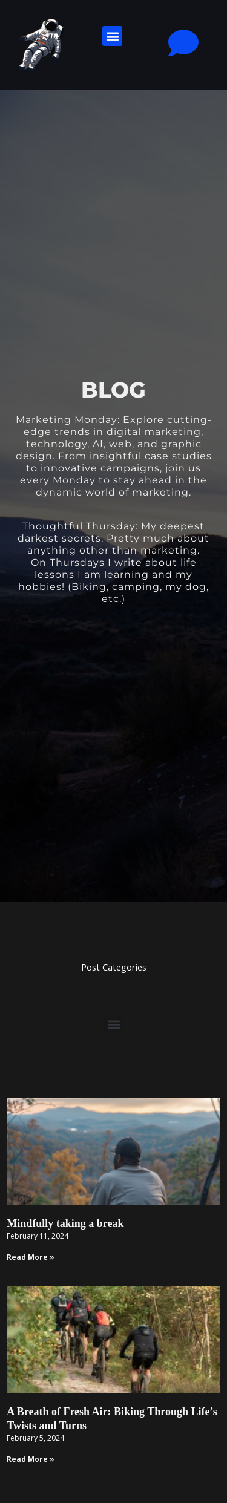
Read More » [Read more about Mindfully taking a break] (30, 1257)
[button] (112, 36)
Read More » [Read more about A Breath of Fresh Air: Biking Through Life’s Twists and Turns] (30, 1459)
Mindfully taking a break (65, 1223)
